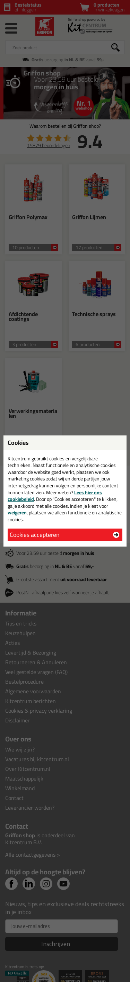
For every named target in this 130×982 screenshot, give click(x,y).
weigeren (17, 512)
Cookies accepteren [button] (34, 534)
